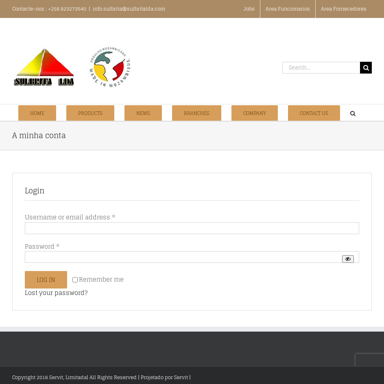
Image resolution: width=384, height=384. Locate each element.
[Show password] (348, 259)
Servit (181, 377)
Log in (46, 280)
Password (42, 246)
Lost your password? (56, 292)
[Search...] (321, 68)
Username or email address (70, 217)
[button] (353, 112)
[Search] (366, 68)
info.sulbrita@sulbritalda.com (129, 8)
